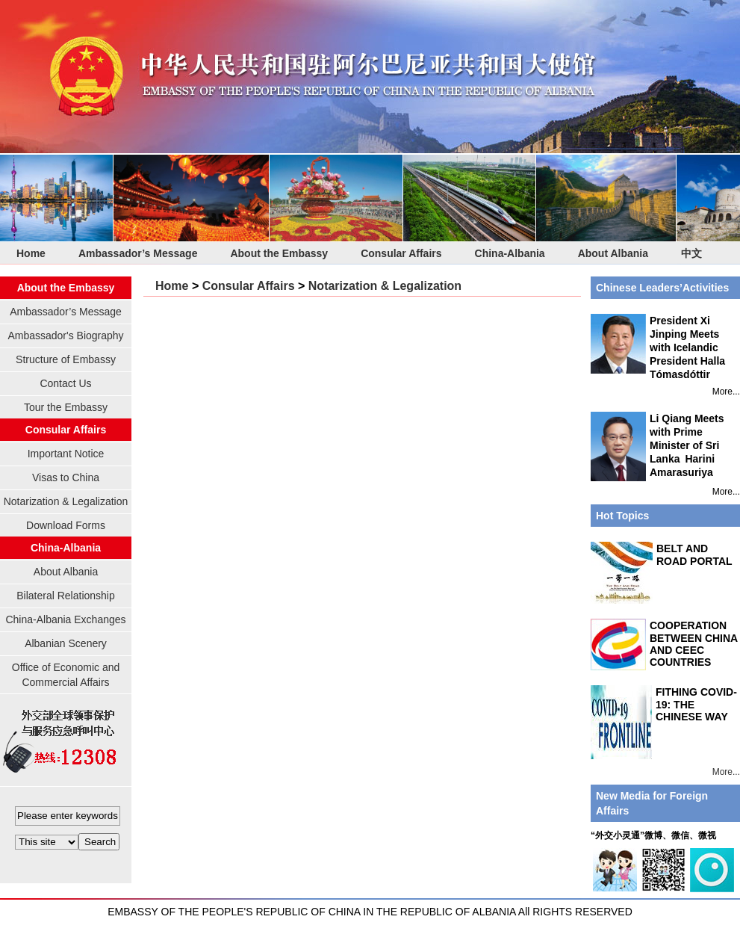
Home (31, 253)
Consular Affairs (401, 253)
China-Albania (510, 253)
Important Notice (66, 454)
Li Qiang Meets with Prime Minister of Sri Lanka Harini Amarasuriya (657, 446)
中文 (691, 253)
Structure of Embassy (66, 359)
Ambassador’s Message (138, 253)
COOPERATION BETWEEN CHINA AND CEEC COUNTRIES (694, 643)
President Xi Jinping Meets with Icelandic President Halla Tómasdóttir (658, 347)
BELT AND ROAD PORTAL (694, 554)
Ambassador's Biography (65, 335)
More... (726, 391)
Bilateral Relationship (65, 596)
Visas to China (65, 477)
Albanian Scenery (66, 643)
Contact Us (65, 383)
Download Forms (65, 525)
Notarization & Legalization (66, 501)
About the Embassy (279, 253)
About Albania (613, 253)
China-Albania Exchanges (65, 619)
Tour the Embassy (66, 407)
